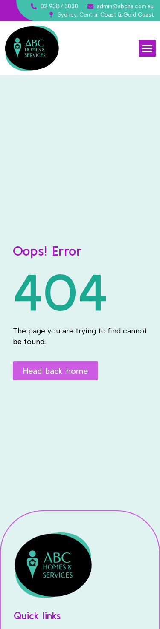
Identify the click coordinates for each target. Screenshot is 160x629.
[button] (147, 48)
